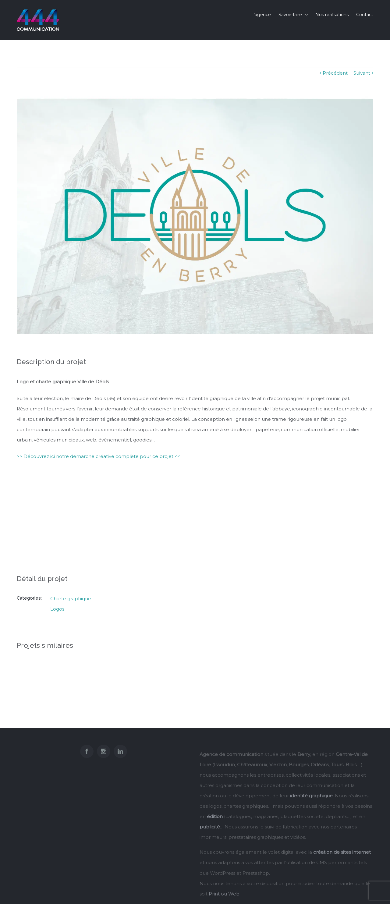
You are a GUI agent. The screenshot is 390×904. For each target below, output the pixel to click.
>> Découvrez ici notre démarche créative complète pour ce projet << (98, 456)
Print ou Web (224, 894)
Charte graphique (70, 598)
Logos (57, 609)
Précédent (335, 73)
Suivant (361, 73)
